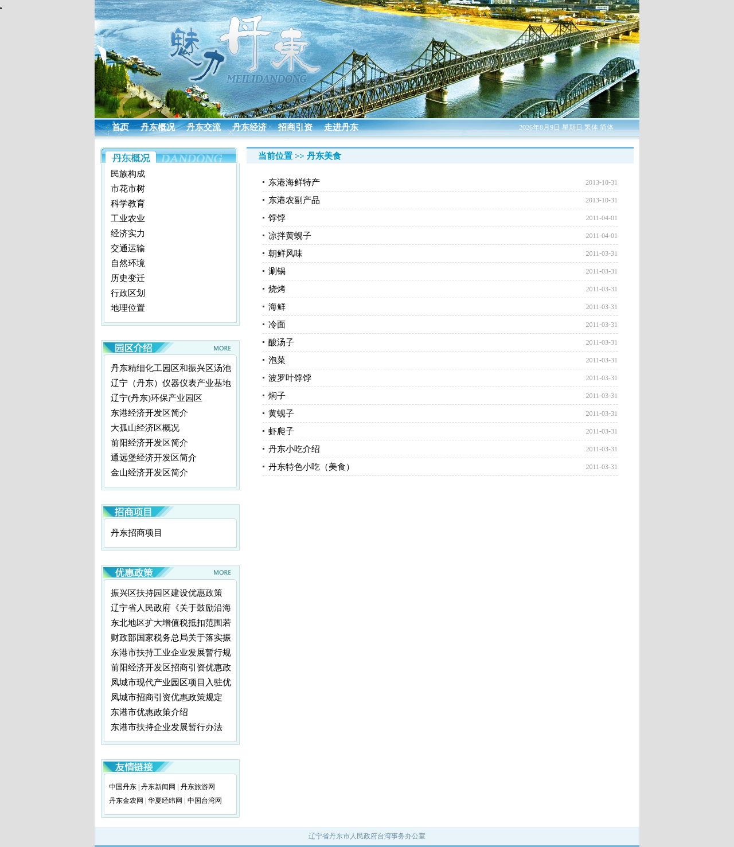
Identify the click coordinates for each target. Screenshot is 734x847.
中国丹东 (122, 787)
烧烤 (277, 289)
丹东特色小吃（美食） (311, 466)
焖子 (277, 395)
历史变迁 (128, 278)
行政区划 (128, 293)
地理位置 (128, 308)
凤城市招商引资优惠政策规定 (166, 697)
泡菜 (277, 360)
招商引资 (295, 127)
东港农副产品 (294, 200)
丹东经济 (249, 127)
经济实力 (128, 233)
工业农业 (128, 218)
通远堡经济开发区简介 (154, 457)
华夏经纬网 (165, 801)
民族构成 (128, 173)
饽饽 (277, 218)
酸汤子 (281, 342)
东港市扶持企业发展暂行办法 (166, 727)
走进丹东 (341, 127)
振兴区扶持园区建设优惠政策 (166, 593)
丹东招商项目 (136, 532)
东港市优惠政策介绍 (149, 712)
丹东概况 (157, 127)
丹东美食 (324, 156)
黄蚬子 (281, 413)
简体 (607, 127)
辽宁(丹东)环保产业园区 (156, 398)
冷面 (277, 324)
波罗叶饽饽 (289, 377)
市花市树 (128, 188)
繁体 (591, 127)
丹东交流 (203, 127)
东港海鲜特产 (294, 182)
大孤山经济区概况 (145, 427)
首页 (120, 127)
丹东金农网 (126, 801)
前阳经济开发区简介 (149, 442)
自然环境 (128, 263)
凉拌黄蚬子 (289, 235)
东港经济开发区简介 (149, 412)
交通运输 (128, 248)
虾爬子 (281, 431)
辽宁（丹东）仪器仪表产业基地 (171, 383)
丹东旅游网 (198, 787)
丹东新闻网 (158, 787)
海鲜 (277, 306)
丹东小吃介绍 (294, 449)
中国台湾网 (205, 801)
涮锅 (277, 271)
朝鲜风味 (285, 253)
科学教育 (128, 203)
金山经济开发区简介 (149, 472)
